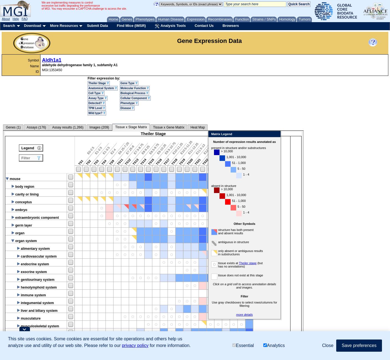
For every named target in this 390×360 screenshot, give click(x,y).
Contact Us (204, 26)
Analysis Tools (170, 26)
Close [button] (327, 345)
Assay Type (97, 98)
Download (32, 26)
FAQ (25, 18)
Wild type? (96, 113)
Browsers (231, 26)
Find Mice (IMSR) (131, 26)
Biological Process (134, 93)
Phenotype (129, 103)
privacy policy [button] (135, 345)
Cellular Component (135, 98)
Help (15, 18)
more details (340, 314)
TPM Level (96, 108)
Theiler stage (343, 263)
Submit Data (97, 26)
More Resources (64, 26)
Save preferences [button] (359, 345)
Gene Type (129, 83)
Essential (243, 345)
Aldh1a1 (51, 60)
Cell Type (96, 93)
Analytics (274, 345)
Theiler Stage (98, 83)
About (6, 18)
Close (370, 134)
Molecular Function (135, 88)
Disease (127, 108)
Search (9, 26)
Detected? (96, 103)
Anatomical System (102, 88)
